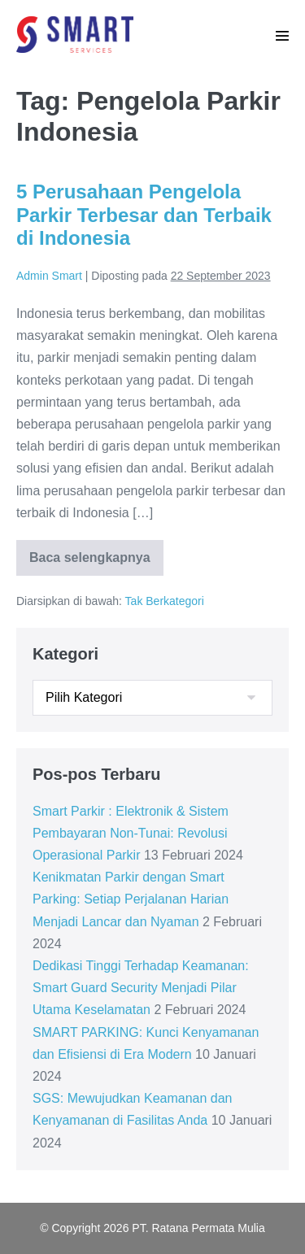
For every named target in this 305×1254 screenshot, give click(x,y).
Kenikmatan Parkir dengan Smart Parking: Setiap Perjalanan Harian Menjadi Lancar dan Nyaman (131, 899)
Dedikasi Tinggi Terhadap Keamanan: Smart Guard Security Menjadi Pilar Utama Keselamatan (141, 988)
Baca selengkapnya (96, 563)
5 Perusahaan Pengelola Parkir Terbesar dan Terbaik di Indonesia (144, 215)
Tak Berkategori (164, 600)
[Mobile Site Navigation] (282, 35)
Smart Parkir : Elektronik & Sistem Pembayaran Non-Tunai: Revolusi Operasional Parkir (131, 833)
